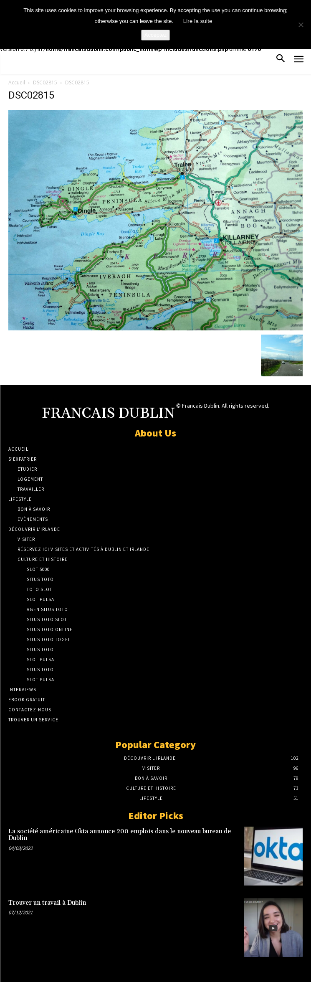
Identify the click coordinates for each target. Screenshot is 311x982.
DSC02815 (45, 82)
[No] (300, 24)
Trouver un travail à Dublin (47, 903)
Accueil (16, 82)
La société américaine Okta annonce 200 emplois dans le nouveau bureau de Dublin (119, 834)
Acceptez (155, 35)
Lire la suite (197, 21)
